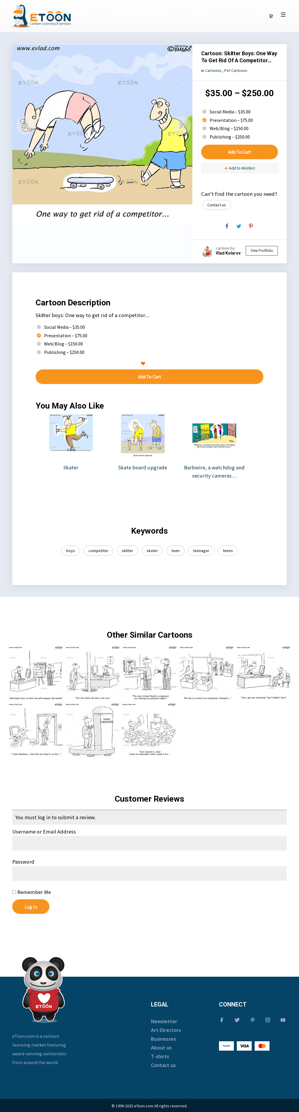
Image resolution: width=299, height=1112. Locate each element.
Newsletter (164, 1021)
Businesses (163, 1039)
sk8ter (127, 550)
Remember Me (31, 892)
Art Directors (166, 1030)
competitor (98, 550)
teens (228, 550)
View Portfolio (262, 250)
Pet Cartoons (235, 70)
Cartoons (213, 70)
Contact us (216, 204)
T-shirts (160, 1056)
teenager (201, 550)
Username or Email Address (44, 831)
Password (23, 861)
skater (152, 550)
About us (161, 1047)
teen (175, 550)
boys (70, 550)
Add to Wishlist (239, 168)
